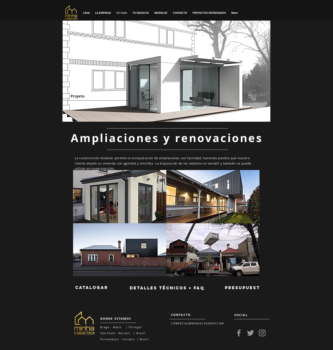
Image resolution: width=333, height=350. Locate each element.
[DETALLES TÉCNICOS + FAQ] (167, 288)
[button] (119, 196)
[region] (166, 71)
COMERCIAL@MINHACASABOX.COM (197, 323)
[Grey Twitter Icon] (250, 332)
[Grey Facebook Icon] (238, 332)
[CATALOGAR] (91, 287)
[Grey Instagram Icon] (262, 332)
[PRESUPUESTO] (244, 288)
